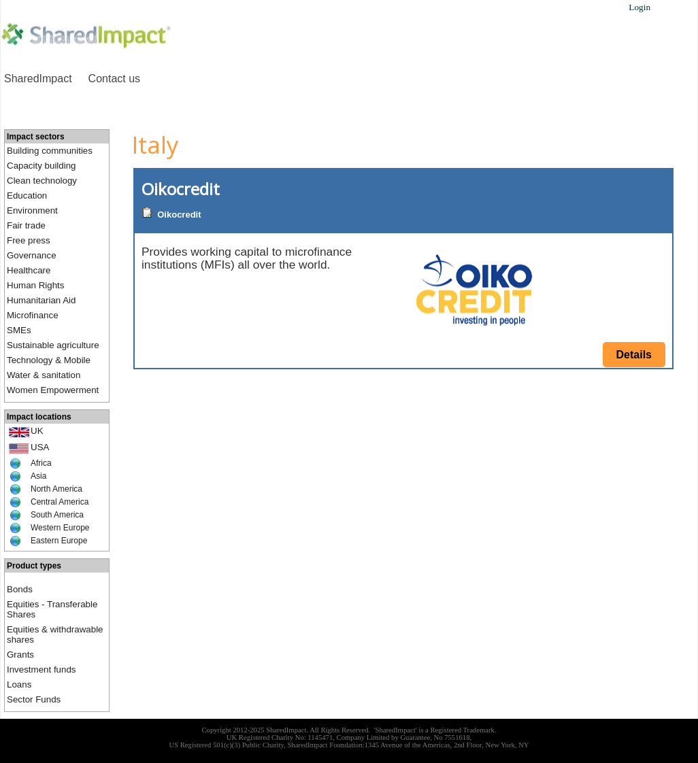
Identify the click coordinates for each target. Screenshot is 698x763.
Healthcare (28, 270)
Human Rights (35, 285)
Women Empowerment (53, 390)
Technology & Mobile (48, 360)
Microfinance (33, 315)
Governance (31, 255)
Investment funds (41, 669)
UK (37, 431)
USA (40, 447)
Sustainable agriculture (53, 345)
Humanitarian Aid (41, 300)
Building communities (50, 151)
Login (639, 7)
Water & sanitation (43, 375)
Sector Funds (34, 699)
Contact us (114, 78)
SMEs (19, 330)
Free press (28, 240)
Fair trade (26, 225)
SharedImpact (38, 78)
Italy (155, 144)
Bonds (20, 589)
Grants (20, 654)
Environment (32, 210)
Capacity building (41, 165)
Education (27, 195)
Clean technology (42, 180)
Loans (19, 684)
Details (634, 354)
